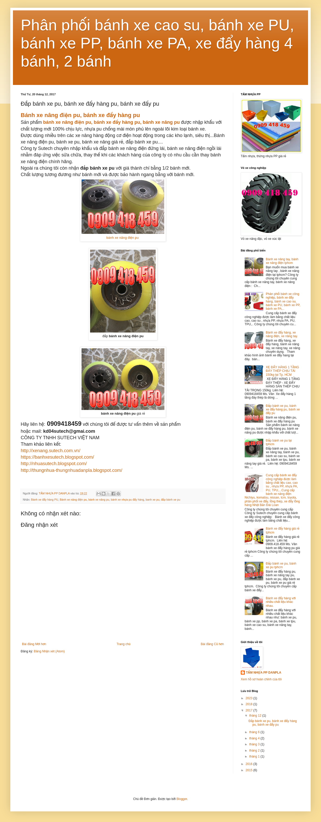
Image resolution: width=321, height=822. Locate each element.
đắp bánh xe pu (170, 499)
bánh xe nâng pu (99, 499)
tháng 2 (254, 750)
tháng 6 (254, 732)
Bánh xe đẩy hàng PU (44, 499)
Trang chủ (123, 644)
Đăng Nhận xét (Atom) (49, 651)
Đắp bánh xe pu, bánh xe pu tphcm (281, 565)
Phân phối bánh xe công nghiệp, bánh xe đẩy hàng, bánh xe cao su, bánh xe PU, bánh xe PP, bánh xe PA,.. (283, 301)
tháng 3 (254, 744)
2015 (249, 770)
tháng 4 (254, 738)
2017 (249, 710)
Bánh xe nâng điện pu (73, 499)
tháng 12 (255, 715)
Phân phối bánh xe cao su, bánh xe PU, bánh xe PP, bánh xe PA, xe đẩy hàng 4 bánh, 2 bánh (157, 43)
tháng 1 (254, 756)
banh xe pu (152, 499)
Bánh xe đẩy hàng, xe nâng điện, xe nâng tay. (282, 334)
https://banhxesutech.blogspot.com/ (57, 457)
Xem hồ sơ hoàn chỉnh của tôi (261, 679)
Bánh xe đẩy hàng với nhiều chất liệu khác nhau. (281, 602)
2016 (249, 764)
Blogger (182, 799)
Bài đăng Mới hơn (34, 644)
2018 (249, 704)
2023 (249, 698)
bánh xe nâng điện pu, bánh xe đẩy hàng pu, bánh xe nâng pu (111, 122)
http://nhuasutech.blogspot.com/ (54, 463)
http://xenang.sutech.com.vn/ (50, 450)
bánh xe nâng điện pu (123, 238)
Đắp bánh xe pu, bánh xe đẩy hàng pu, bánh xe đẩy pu (283, 409)
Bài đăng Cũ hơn (212, 644)
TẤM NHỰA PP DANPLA (263, 672)
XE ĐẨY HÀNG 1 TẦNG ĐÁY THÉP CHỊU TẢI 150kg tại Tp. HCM (282, 371)
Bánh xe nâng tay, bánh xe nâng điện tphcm (282, 261)
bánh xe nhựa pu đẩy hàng (127, 499)
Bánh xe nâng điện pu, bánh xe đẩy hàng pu (80, 115)
